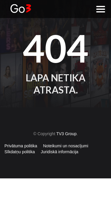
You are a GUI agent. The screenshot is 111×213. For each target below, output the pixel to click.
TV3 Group (66, 133)
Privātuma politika (20, 145)
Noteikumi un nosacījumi (66, 145)
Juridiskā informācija (59, 151)
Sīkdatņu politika (19, 151)
